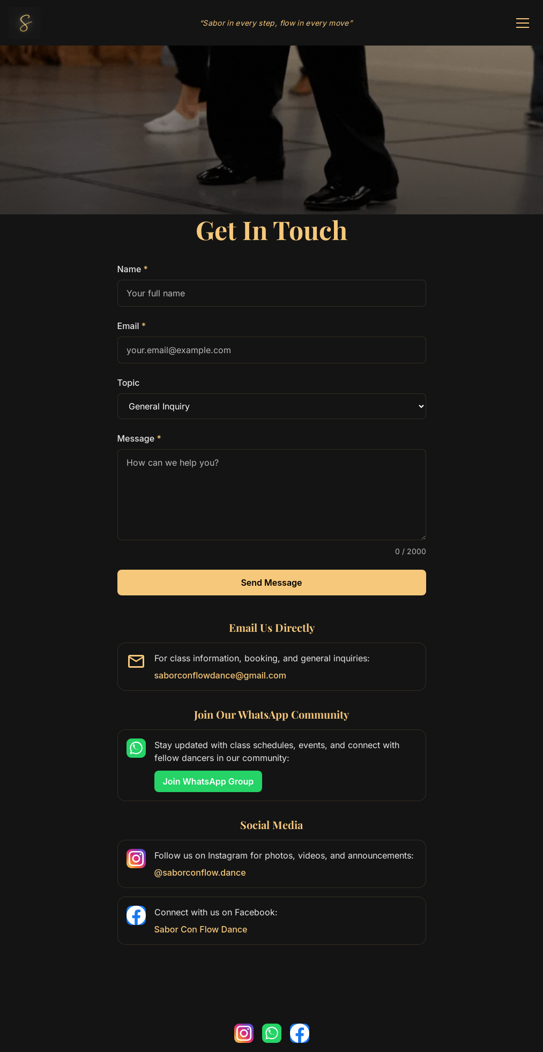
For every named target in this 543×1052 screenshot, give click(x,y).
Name (132, 269)
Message (139, 438)
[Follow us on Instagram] (244, 1033)
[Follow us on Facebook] (299, 1033)
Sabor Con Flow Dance (201, 929)
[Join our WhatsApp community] (271, 1033)
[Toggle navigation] (522, 23)
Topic (128, 382)
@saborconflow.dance (200, 872)
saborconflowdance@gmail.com (220, 675)
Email (131, 325)
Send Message (271, 582)
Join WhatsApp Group (208, 784)
